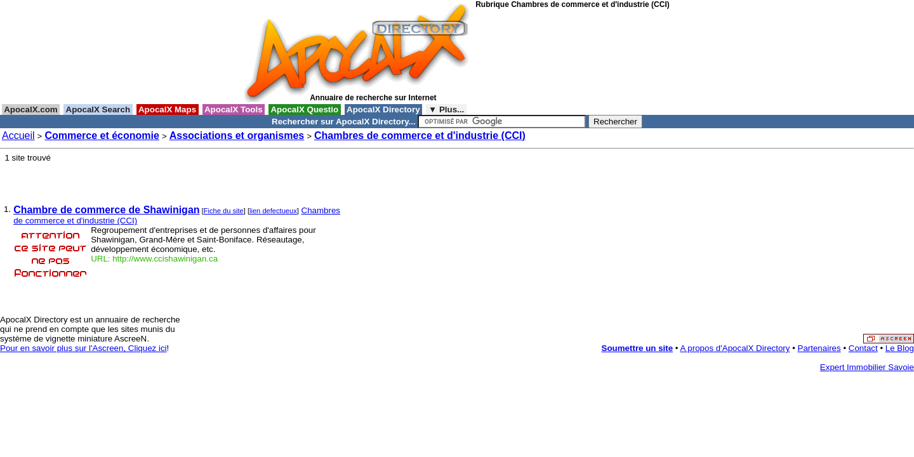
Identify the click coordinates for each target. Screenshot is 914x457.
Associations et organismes (237, 135)
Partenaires (819, 348)
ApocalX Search (97, 109)
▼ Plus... (446, 109)
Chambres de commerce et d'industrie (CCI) (420, 135)
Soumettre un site (637, 348)
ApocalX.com (31, 109)
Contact (863, 348)
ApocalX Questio (304, 109)
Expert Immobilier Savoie (867, 367)
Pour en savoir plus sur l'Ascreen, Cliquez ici (83, 348)
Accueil (18, 135)
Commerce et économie (101, 135)
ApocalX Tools (233, 109)
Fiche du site (224, 211)
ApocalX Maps (167, 109)
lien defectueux (273, 211)
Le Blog (899, 348)
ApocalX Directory (383, 109)
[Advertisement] (532, 56)
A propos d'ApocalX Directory (735, 348)
